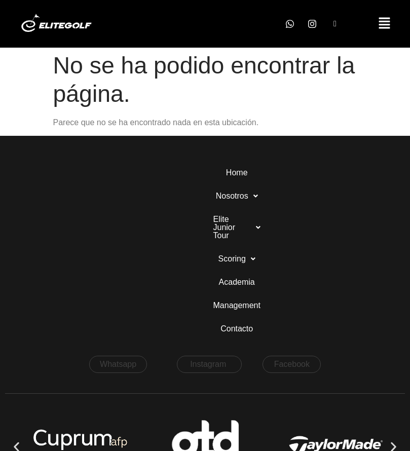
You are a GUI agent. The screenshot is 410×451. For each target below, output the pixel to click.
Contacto (205, 196)
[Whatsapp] (289, 23)
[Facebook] (335, 23)
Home (49, 172)
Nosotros (98, 172)
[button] (385, 24)
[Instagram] (312, 23)
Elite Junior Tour (168, 172)
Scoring (236, 172)
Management (347, 172)
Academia (290, 172)
